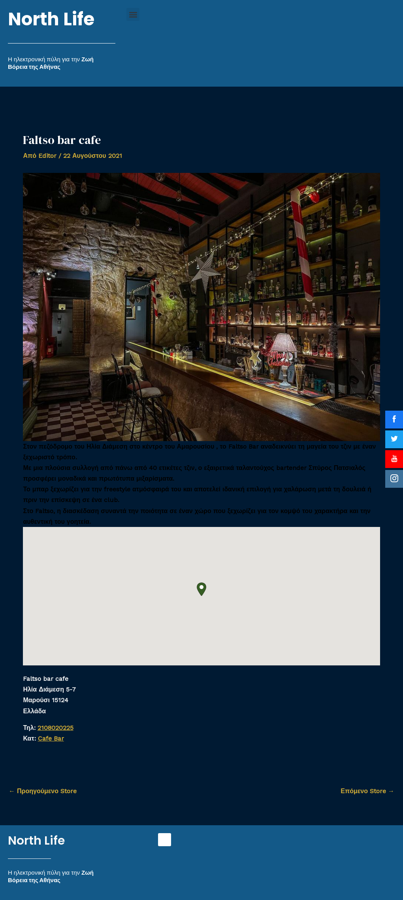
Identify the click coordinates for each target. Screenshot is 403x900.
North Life (51, 19)
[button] (132, 14)
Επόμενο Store (367, 791)
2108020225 (55, 727)
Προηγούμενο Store (43, 791)
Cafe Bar (51, 738)
